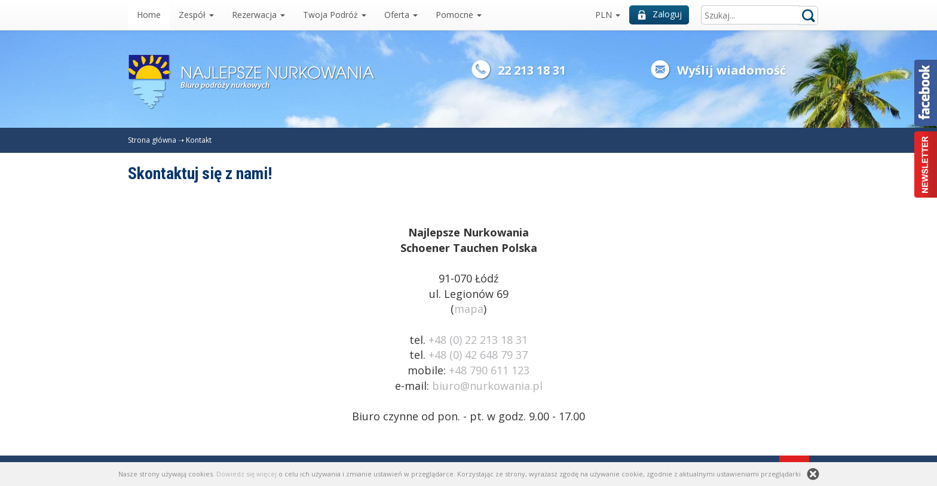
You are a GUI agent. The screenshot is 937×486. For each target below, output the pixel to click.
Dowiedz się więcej (246, 473)
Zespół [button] (196, 14)
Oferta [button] (401, 14)
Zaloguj (660, 14)
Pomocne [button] (459, 14)
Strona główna (152, 140)
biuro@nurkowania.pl (487, 386)
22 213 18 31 (532, 70)
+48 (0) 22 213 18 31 (478, 340)
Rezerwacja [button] (258, 14)
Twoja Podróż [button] (334, 14)
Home (149, 14)
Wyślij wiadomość (731, 70)
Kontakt (199, 140)
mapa (468, 309)
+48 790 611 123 (489, 370)
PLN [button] (607, 14)
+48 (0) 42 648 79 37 (478, 354)
